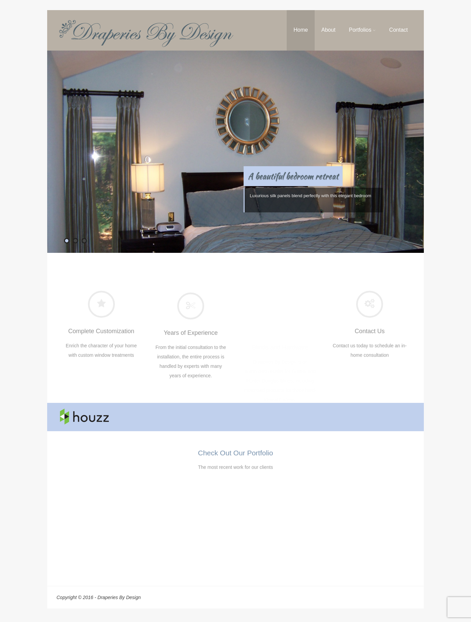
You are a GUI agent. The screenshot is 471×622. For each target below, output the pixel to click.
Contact (398, 30)
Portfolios (362, 30)
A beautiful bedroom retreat (293, 176)
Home (300, 30)
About (328, 30)
